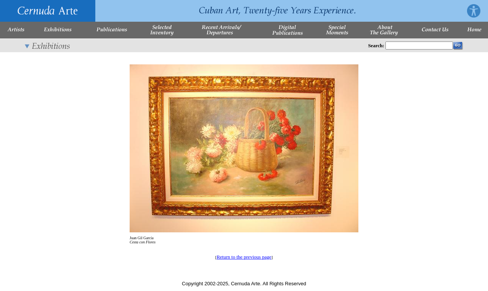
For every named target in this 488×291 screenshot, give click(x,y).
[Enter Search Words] (419, 46)
